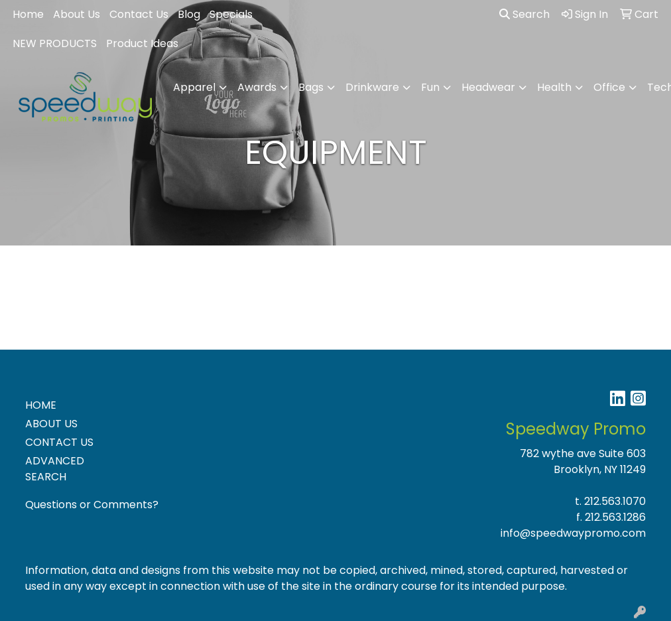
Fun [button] (430, 87)
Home (28, 14)
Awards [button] (256, 87)
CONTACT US (59, 442)
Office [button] (609, 87)
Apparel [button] (194, 87)
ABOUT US (51, 423)
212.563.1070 (615, 501)
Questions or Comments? (91, 504)
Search (524, 14)
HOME (40, 405)
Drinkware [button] (372, 87)
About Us (76, 14)
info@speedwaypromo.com (573, 533)
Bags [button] (311, 87)
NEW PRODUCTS (55, 43)
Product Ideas (142, 43)
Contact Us (138, 14)
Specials (231, 14)
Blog (189, 14)
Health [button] (554, 87)
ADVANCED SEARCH (54, 468)
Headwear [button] (488, 87)
